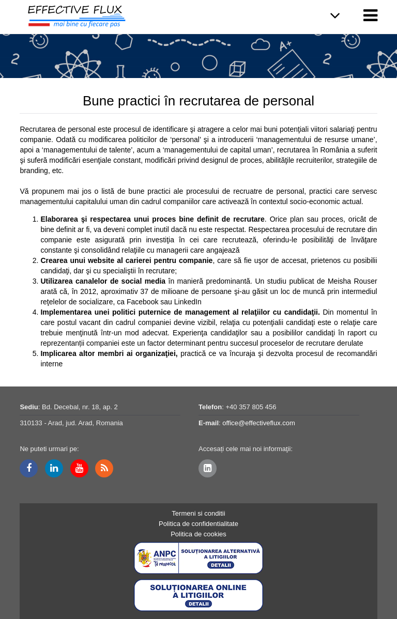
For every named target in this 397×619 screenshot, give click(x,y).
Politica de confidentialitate (198, 524)
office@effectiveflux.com (258, 423)
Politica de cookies (198, 534)
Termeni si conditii (198, 513)
